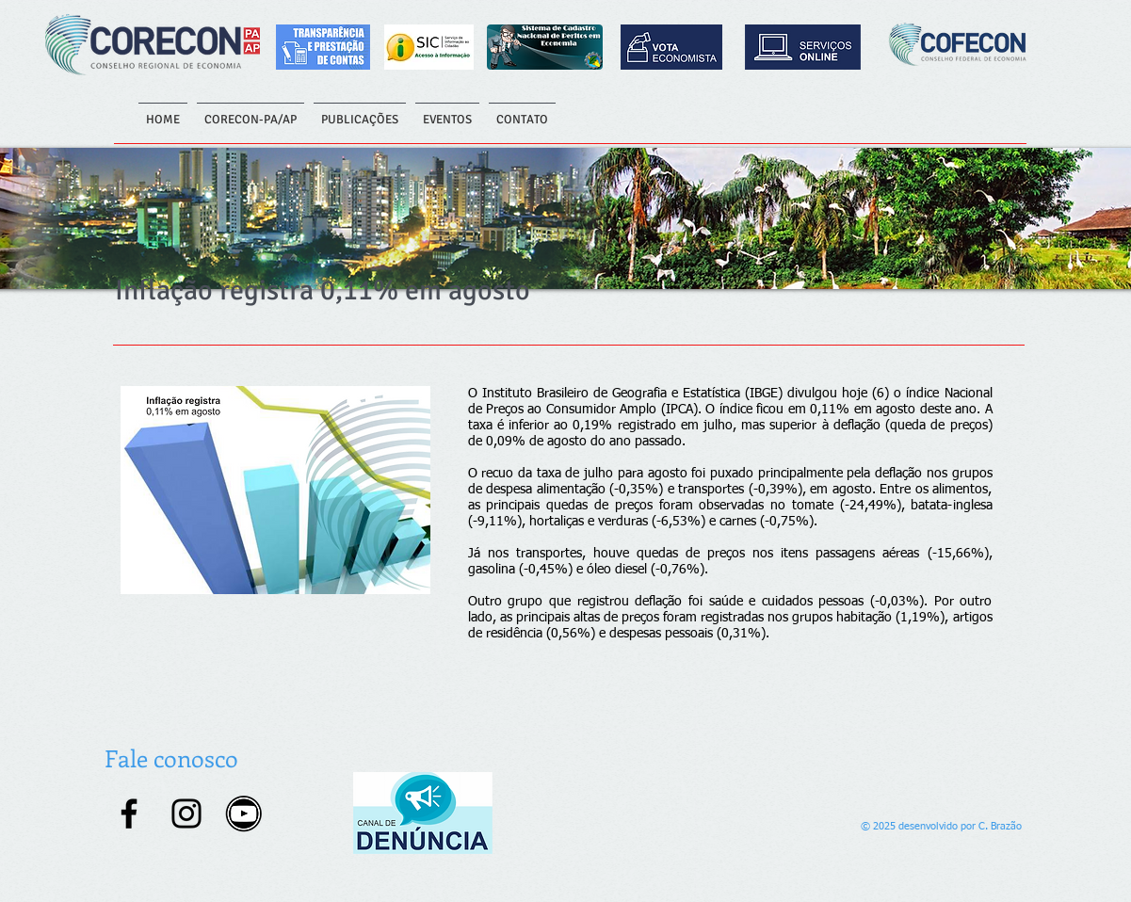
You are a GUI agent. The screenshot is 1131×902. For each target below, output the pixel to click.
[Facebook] (129, 813)
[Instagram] (186, 813)
